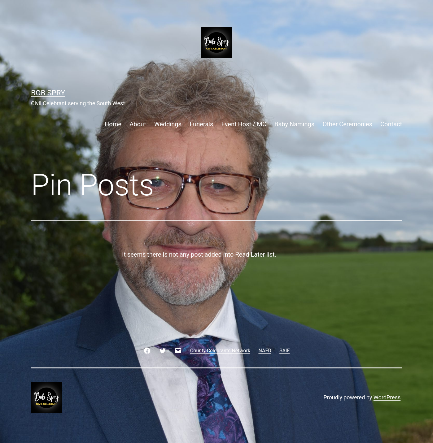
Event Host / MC (243, 124)
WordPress (387, 397)
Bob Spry (48, 93)
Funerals (201, 124)
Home (113, 124)
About (137, 124)
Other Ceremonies (347, 124)
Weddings (168, 124)
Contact (391, 124)
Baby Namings (294, 124)
